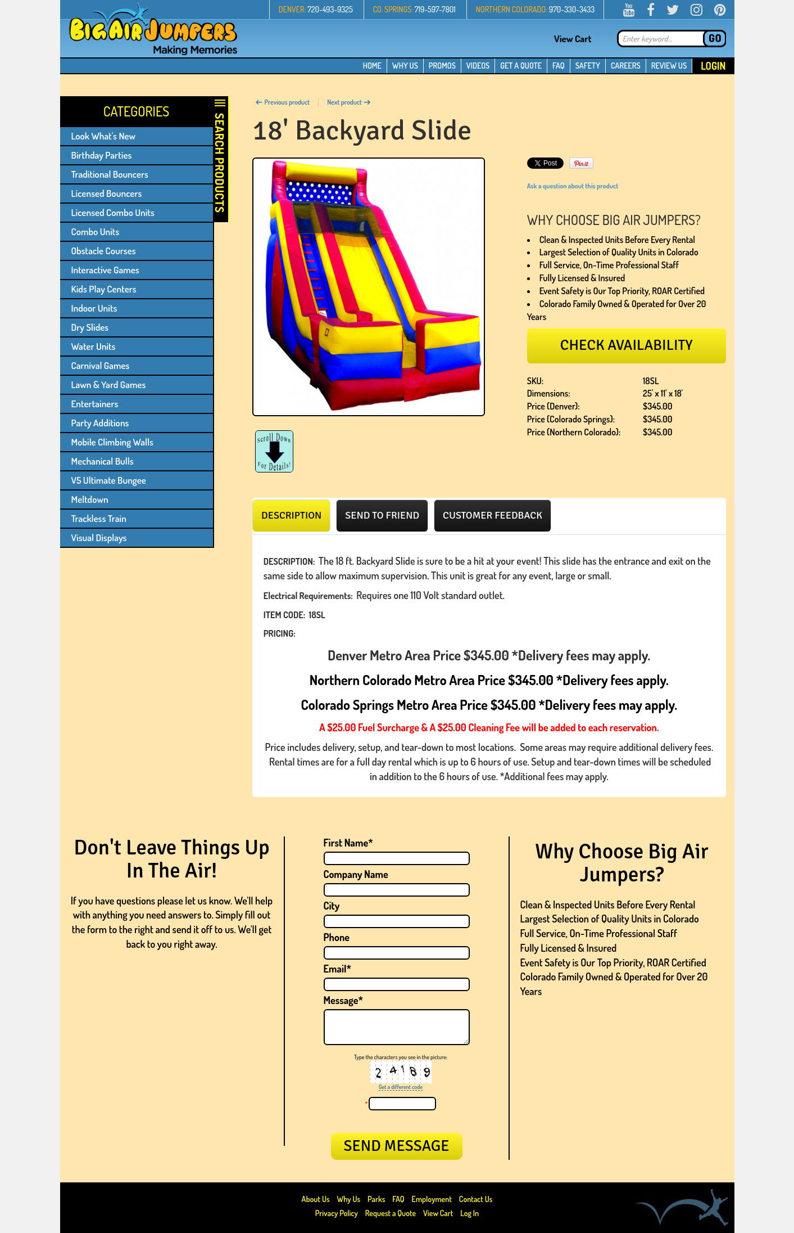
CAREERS (626, 65)
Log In (469, 1213)
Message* (343, 1000)
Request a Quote (391, 1213)
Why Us (348, 1199)
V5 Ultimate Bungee (108, 480)
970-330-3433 (572, 9)
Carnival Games (100, 365)
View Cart (573, 38)
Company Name (356, 874)
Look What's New (103, 136)
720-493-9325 (330, 9)
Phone (337, 937)
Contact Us (476, 1199)
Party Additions (100, 423)
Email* (338, 968)
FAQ (558, 65)
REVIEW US (669, 65)
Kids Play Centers (104, 289)
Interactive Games (105, 270)
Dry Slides (90, 327)
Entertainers (95, 404)
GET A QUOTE (521, 65)
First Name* (348, 842)
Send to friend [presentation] (382, 515)
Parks (377, 1199)
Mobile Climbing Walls (112, 442)
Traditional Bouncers (109, 174)
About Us (317, 1199)
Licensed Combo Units (113, 212)
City (332, 905)
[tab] (291, 515)
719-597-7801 (435, 9)
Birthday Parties (101, 155)
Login (713, 66)
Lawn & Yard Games (108, 384)
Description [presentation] (291, 515)
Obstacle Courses (103, 250)
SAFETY (587, 65)
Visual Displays (99, 537)
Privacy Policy (336, 1213)
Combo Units (95, 231)
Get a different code (401, 1086)
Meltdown (89, 499)
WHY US (405, 65)
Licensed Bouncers (106, 193)
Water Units (93, 346)
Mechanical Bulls (102, 461)
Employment (432, 1199)
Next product (349, 102)
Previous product (282, 102)
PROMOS (442, 65)
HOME (372, 65)
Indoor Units (94, 308)
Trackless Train (98, 518)
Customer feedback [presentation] (492, 515)
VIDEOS (477, 65)
